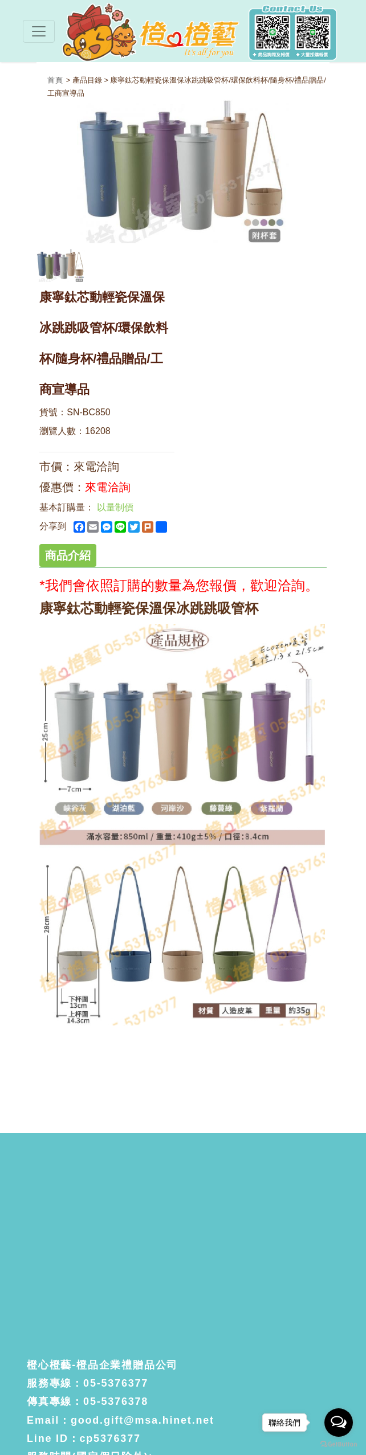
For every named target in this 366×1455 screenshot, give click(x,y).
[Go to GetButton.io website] (338, 1444)
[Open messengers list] (338, 1422)
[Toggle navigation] (39, 31)
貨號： (53, 412)
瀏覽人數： (62, 431)
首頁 (56, 80)
